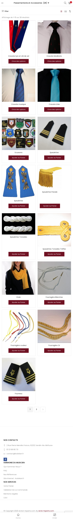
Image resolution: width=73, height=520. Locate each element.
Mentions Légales (11, 494)
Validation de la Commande (16, 490)
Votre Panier (9, 486)
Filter (5, 11)
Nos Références (10, 474)
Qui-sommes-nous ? (12, 467)
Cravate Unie (54, 104)
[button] (69, 3)
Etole (19, 297)
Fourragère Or (54, 345)
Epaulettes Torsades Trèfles (54, 249)
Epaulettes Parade (49, 192)
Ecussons (18, 152)
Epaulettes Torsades (18, 237)
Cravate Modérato (54, 56)
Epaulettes (54, 152)
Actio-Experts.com (46, 511)
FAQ (5, 470)
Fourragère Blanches (54, 297)
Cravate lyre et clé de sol (18, 56)
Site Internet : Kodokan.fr (14, 478)
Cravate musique (18, 104)
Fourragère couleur (19, 345)
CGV (5, 498)
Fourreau (18, 393)
